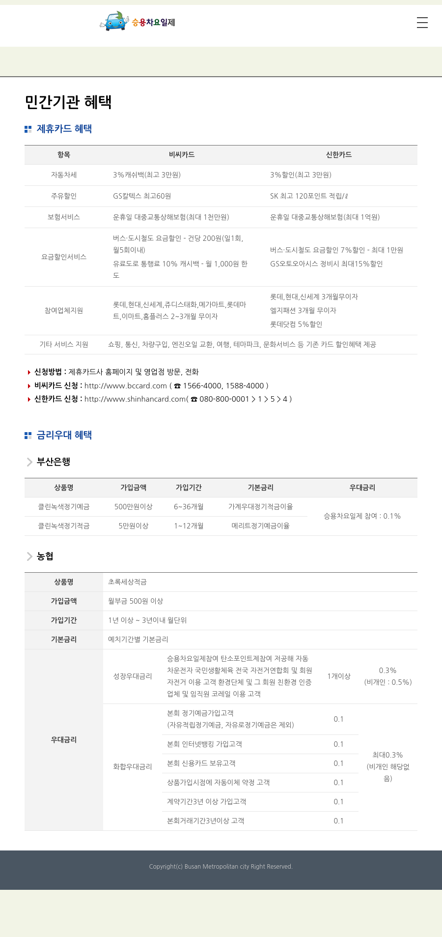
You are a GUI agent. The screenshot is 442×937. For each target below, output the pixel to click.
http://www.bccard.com (125, 385)
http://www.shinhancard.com (135, 399)
